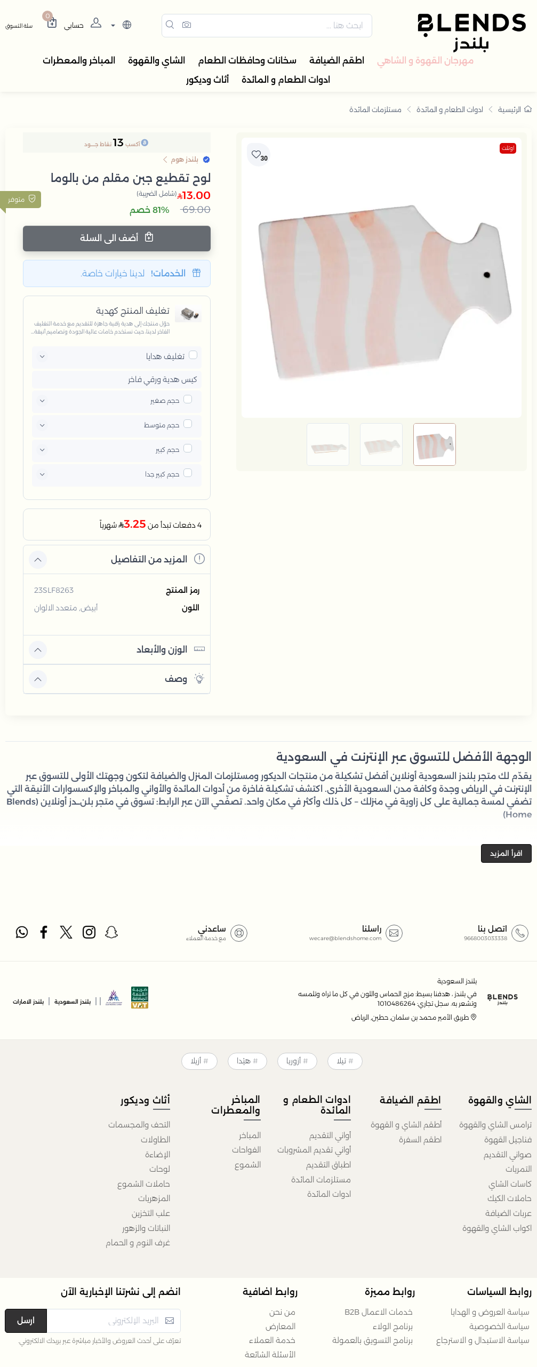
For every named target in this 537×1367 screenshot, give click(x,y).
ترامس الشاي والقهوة (495, 1125)
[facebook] (44, 934)
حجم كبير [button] (167, 450)
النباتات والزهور (146, 1228)
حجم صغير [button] (164, 400)
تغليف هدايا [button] (165, 356)
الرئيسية (515, 109)
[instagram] (89, 934)
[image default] (434, 444)
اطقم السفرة (420, 1140)
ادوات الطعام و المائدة (449, 109)
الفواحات (246, 1150)
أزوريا (293, 1060)
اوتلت (508, 148)
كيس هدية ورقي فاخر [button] (162, 379)
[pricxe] (193, 355)
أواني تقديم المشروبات (314, 1150)
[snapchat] (112, 934)
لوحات (159, 1169)
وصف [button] (185, 678)
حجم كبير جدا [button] (162, 474)
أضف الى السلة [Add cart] (116, 237)
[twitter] (66, 934)
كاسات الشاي (510, 1184)
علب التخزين (151, 1213)
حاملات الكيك (509, 1198)
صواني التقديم (508, 1154)
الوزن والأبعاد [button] (171, 649)
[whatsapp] (21, 934)
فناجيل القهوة (508, 1140)
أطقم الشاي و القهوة (406, 1125)
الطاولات (155, 1140)
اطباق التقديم (328, 1165)
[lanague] (119, 26)
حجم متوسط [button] (161, 425)
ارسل (26, 1320)
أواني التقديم (330, 1135)
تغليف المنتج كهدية (133, 311)
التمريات (519, 1169)
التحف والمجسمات (139, 1125)
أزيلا (195, 1060)
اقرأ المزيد (506, 853)
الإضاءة (157, 1154)
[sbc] (114, 1001)
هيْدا (244, 1060)
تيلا (341, 1060)
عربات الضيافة (508, 1213)
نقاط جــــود (97, 144)
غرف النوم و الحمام (138, 1242)
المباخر (250, 1135)
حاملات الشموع (143, 1184)
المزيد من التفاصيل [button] (158, 559)
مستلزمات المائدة (375, 109)
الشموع (248, 1165)
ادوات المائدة (329, 1194)
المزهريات (154, 1198)
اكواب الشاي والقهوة (497, 1228)
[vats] (140, 1001)
